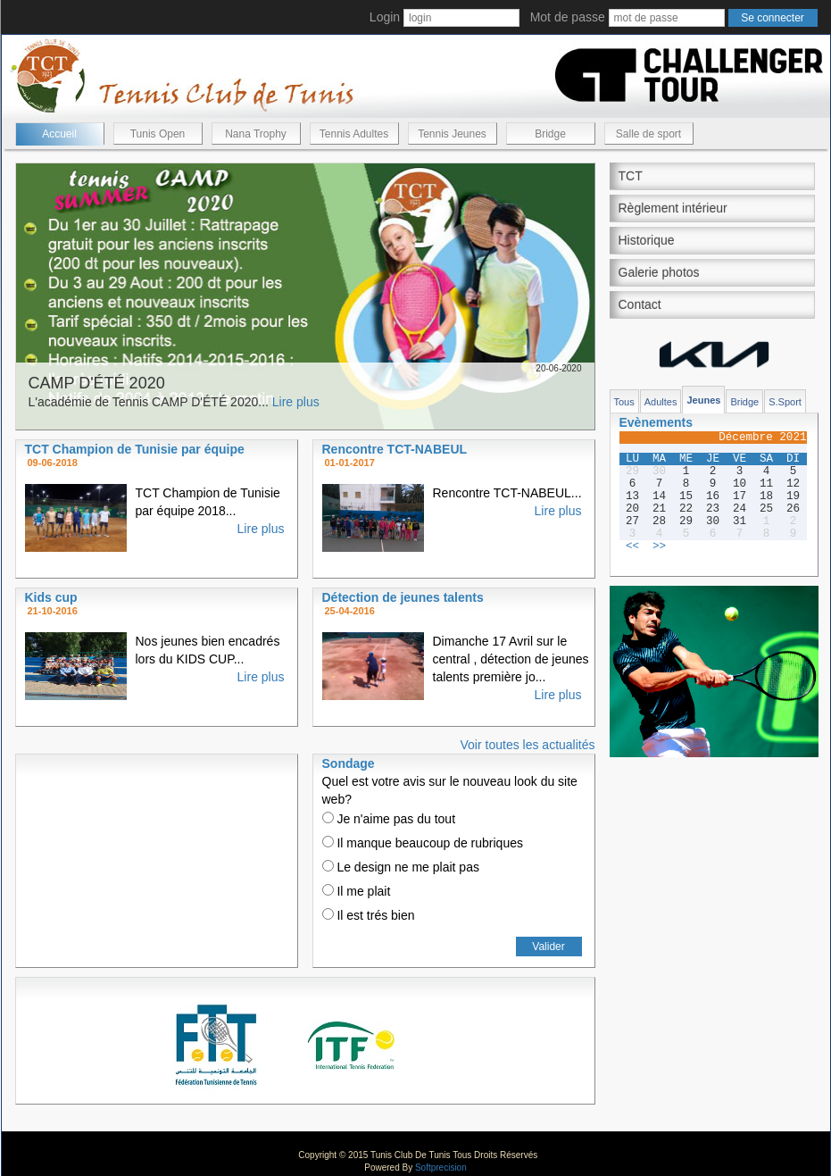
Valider (548, 946)
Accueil (59, 134)
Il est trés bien (368, 915)
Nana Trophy (256, 134)
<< (632, 546)
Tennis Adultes (354, 134)
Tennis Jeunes (452, 134)
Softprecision (441, 1167)
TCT (631, 176)
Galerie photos (659, 272)
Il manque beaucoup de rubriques (422, 843)
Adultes (660, 401)
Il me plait (356, 891)
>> (659, 546)
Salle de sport (648, 134)
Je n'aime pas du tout (389, 819)
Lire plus (296, 402)
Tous (624, 401)
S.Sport (785, 401)
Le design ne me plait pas (400, 867)
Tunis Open (158, 134)
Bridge (550, 134)
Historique (647, 240)
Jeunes (703, 400)
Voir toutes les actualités (528, 745)
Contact (640, 304)
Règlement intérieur (673, 208)
